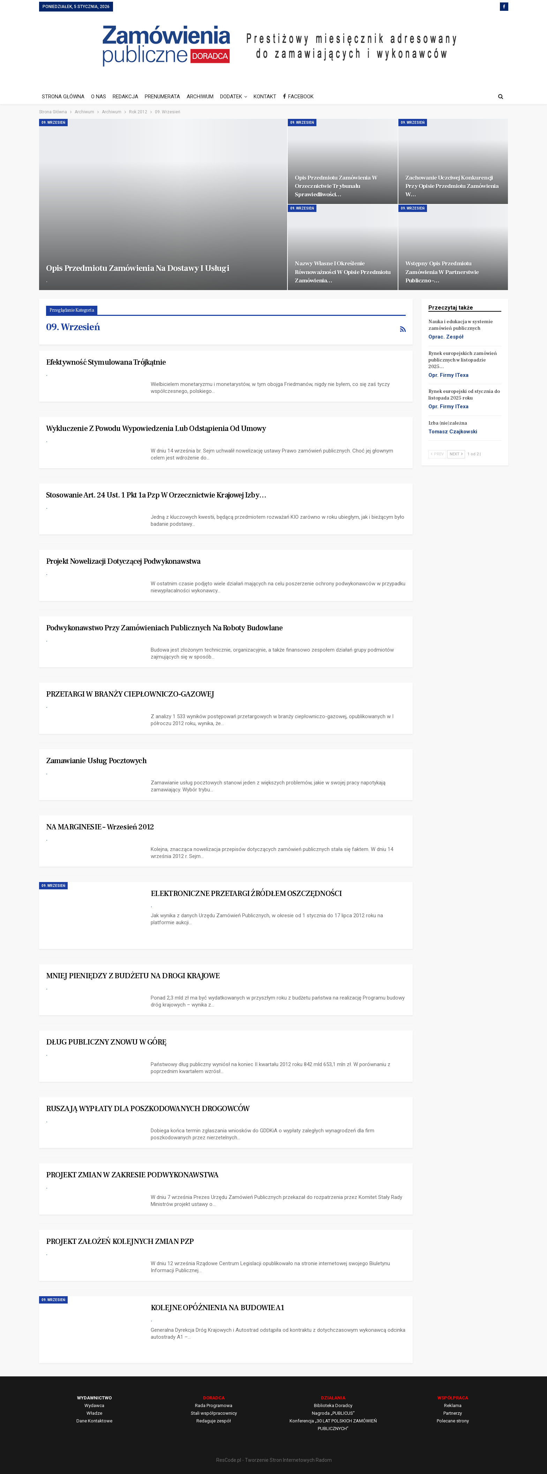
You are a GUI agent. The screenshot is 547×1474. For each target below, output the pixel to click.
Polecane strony (453, 1420)
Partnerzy (452, 1413)
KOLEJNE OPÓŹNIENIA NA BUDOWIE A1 (217, 1308)
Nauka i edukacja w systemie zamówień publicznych (460, 325)
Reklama (453, 1405)
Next (456, 454)
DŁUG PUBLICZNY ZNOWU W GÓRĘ (106, 1042)
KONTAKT (265, 96)
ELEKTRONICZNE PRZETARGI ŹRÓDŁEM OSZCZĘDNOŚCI (246, 893)
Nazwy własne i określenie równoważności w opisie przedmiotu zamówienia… (342, 271)
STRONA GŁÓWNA (63, 96)
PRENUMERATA (162, 96)
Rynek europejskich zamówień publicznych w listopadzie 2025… (462, 360)
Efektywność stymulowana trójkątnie (106, 362)
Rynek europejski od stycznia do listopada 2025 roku (464, 394)
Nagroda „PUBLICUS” (333, 1413)
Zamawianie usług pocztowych (96, 761)
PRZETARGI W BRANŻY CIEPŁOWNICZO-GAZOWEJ (130, 694)
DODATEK (231, 96)
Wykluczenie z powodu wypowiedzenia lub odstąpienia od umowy (156, 428)
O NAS (98, 96)
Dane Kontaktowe (94, 1420)
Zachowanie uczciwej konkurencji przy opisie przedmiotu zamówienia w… (452, 186)
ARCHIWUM (200, 96)
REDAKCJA (125, 96)
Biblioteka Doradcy (333, 1405)
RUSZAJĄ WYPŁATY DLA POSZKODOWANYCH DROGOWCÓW (148, 1109)
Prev (437, 454)
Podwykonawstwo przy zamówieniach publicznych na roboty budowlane (164, 628)
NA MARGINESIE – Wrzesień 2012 (100, 827)
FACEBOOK (298, 96)
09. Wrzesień (53, 122)
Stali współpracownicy (214, 1413)
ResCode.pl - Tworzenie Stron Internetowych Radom (274, 1460)
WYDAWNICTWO (94, 1397)
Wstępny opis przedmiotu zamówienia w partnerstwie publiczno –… (442, 271)
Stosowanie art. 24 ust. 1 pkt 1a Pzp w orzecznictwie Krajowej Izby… (156, 495)
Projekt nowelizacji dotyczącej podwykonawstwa (123, 561)
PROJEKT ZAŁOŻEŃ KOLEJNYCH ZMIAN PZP (120, 1241)
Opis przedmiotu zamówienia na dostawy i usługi (137, 268)
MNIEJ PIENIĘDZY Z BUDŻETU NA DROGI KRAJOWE (132, 976)
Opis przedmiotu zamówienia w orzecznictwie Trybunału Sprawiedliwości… (336, 186)
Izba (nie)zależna (447, 423)
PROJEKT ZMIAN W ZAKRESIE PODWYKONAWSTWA (132, 1175)
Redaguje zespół (213, 1420)
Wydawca (94, 1405)
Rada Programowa (213, 1405)
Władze (94, 1413)
